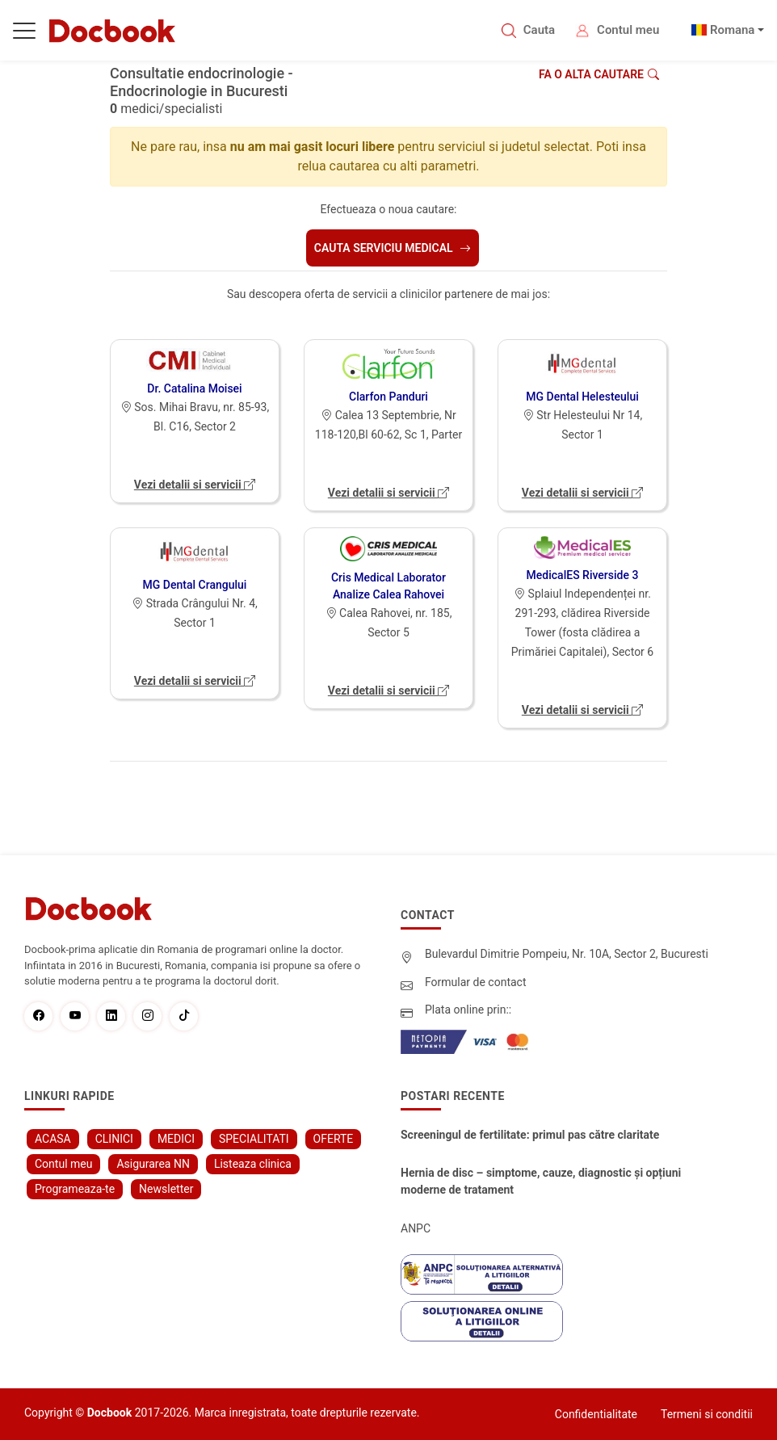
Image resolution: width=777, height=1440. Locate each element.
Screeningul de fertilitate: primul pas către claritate (530, 1134)
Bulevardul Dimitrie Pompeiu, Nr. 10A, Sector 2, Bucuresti (566, 953)
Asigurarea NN (153, 1163)
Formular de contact (476, 982)
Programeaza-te (75, 1188)
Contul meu (628, 30)
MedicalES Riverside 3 (583, 575)
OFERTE (333, 1138)
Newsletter (166, 1188)
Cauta (539, 30)
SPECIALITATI (254, 1138)
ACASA (53, 1138)
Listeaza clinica (253, 1163)
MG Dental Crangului (195, 584)
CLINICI (114, 1138)
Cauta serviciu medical (392, 247)
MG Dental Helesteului (582, 396)
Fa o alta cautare (599, 74)
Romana (732, 30)
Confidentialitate (596, 1414)
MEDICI (176, 1138)
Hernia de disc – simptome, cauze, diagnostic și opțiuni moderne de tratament (541, 1181)
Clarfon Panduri (388, 396)
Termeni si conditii (707, 1414)
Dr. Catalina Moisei (194, 388)
